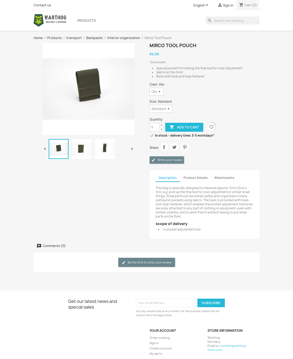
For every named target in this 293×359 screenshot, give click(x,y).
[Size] (161, 109)
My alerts (156, 354)
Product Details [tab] (196, 178)
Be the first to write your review (147, 262)
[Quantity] (154, 127)
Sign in (154, 343)
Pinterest (185, 147)
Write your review (166, 160)
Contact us (42, 5)
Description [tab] (168, 178)
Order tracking (160, 338)
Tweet (174, 147)
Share (164, 147)
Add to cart (184, 127)
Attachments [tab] (224, 178)
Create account (161, 348)
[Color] (156, 92)
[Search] (232, 20)
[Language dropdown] (201, 5)
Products (86, 20)
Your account (163, 330)
